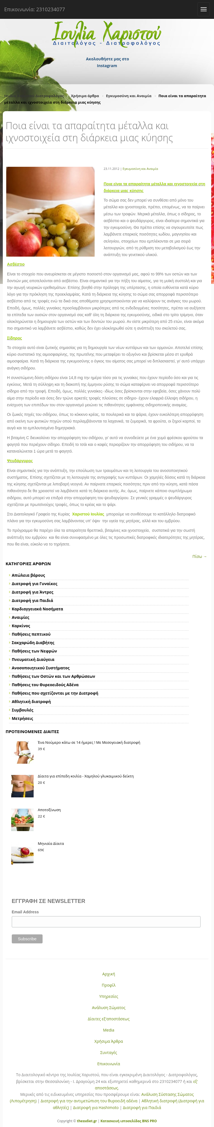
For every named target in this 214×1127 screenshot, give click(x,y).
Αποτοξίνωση (49, 809)
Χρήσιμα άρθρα (85, 95)
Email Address (25, 912)
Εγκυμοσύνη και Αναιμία (129, 95)
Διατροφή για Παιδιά (142, 1107)
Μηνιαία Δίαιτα (51, 843)
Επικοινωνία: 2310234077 (34, 9)
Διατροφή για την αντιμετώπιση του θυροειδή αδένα (89, 1100)
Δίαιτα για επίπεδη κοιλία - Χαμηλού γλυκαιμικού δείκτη (86, 776)
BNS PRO (149, 1121)
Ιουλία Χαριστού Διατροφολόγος (34, 95)
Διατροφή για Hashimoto (96, 1107)
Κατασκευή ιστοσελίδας (121, 1121)
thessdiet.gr (87, 1121)
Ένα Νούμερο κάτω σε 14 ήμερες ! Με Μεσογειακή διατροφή (89, 742)
